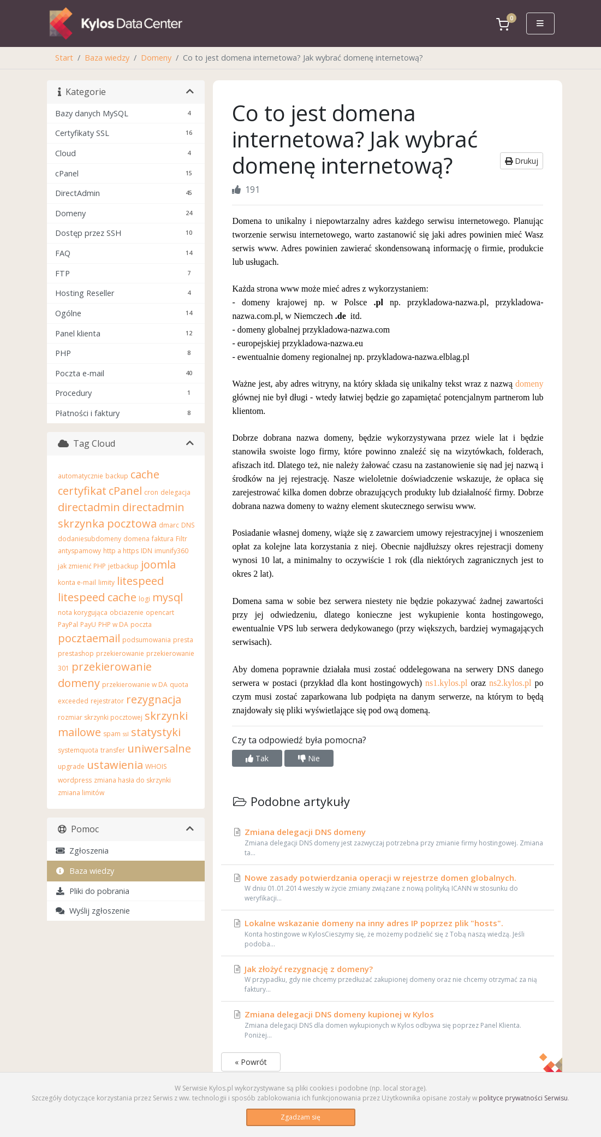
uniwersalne (159, 748)
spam (112, 733)
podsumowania (146, 639)
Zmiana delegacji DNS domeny (387, 842)
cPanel (125, 490)
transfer (112, 750)
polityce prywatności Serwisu (523, 1098)
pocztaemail (89, 638)
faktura (163, 538)
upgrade (71, 766)
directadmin (89, 507)
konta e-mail (77, 582)
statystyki (156, 732)
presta (183, 639)
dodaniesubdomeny (89, 538)
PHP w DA (113, 624)
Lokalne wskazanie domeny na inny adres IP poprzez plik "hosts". (387, 933)
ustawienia (115, 764)
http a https (121, 550)
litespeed (140, 580)
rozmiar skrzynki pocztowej (100, 717)
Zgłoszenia (82, 850)
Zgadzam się (300, 1117)
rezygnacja (153, 699)
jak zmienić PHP (82, 566)
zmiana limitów (81, 792)
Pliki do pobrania (92, 891)
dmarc (169, 525)
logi (144, 598)
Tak (257, 758)
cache (144, 474)
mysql (167, 597)
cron (151, 492)
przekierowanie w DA (135, 684)
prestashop (76, 653)
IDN (146, 550)
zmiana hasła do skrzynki (132, 780)
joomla (158, 564)
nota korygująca (83, 612)
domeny (529, 383)
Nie (309, 758)
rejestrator (107, 701)
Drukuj (521, 161)
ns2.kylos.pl (510, 683)
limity (106, 582)
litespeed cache (97, 597)
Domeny (156, 57)
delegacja (175, 492)
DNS (187, 525)
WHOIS (155, 766)
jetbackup (123, 566)
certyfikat (82, 490)
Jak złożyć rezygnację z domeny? (387, 979)
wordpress (75, 780)
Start (64, 57)
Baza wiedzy (107, 57)
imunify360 (171, 550)
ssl (126, 734)
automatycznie (80, 476)
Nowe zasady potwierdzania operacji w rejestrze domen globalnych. (387, 888)
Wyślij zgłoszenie (92, 910)
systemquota (78, 750)
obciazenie (127, 612)
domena (136, 538)
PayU (88, 624)
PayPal (68, 624)
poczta (141, 624)
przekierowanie (120, 653)
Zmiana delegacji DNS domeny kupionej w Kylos (387, 1024)
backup (116, 476)
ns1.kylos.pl (446, 683)
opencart (160, 612)
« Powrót (251, 1062)
